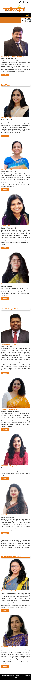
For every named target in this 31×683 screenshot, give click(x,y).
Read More (5, 76)
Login (15, 678)
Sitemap (26, 677)
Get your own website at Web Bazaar (7, 682)
